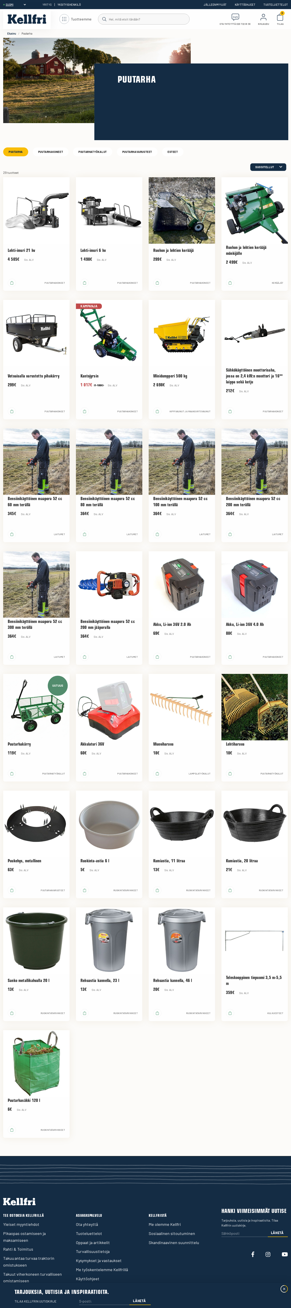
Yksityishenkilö (69, 4)
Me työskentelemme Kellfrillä (102, 1269)
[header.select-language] (16, 4)
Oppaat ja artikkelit (93, 1242)
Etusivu (11, 33)
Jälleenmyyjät (215, 4)
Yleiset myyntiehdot (21, 1224)
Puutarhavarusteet (137, 151)
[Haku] (143, 19)
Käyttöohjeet (245, 4)
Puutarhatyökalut (92, 151)
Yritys (47, 4)
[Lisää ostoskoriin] (12, 283)
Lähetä (277, 1233)
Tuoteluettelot (275, 4)
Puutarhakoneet (50, 151)
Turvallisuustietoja (93, 1251)
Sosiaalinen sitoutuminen (172, 1233)
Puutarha (16, 151)
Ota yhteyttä (87, 1224)
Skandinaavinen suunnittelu (174, 1242)
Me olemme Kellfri (165, 1224)
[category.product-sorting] (268, 167)
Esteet (173, 151)
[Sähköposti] (244, 1233)
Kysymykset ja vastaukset (99, 1260)
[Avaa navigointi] (75, 19)
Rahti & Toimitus (18, 1249)
